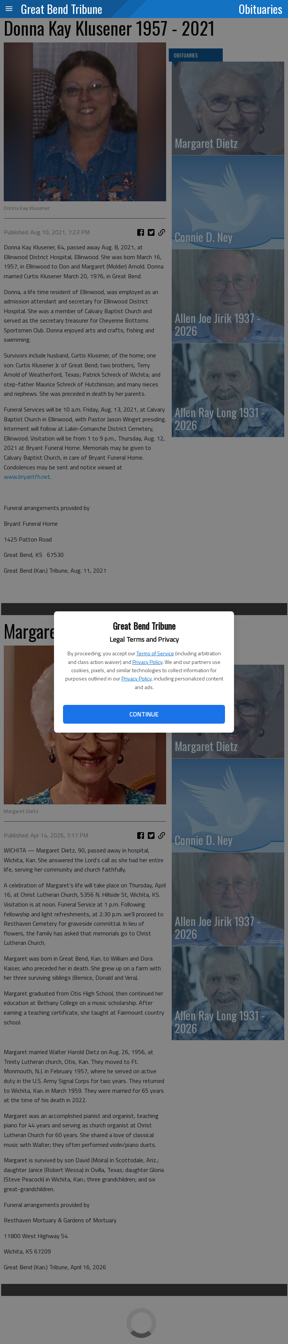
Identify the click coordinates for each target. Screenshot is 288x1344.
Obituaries (260, 8)
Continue (143, 714)
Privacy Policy (147, 662)
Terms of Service (155, 653)
